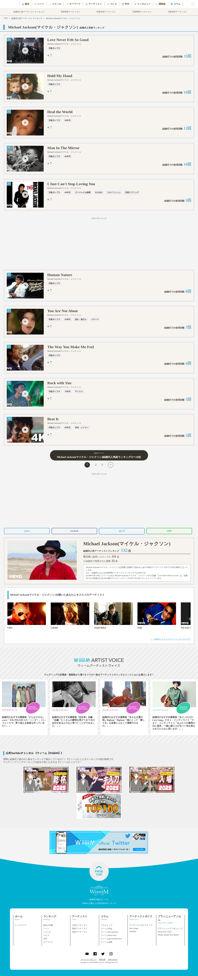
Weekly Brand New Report (168, 935)
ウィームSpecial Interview (111, 939)
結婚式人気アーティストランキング (26, 18)
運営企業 (102, 959)
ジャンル (47, 932)
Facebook (74, 531)
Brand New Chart (165, 932)
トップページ (20, 925)
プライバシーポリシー (89, 959)
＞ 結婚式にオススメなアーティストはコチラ (170, 639)
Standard (132, 931)
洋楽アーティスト (79, 932)
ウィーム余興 (106, 942)
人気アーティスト (79, 925)
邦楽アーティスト (79, 928)
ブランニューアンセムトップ (170, 928)
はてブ (122, 531)
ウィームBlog (106, 928)
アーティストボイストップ (140, 925)
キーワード (48, 942)
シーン (46, 928)
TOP (6, 18)
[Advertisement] (99, 244)
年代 (45, 939)
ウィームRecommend (109, 932)
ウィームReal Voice (109, 935)
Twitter (27, 531)
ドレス (46, 935)
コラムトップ (106, 925)
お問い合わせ (112, 959)
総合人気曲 (48, 925)
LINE (169, 531)
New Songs (133, 928)
